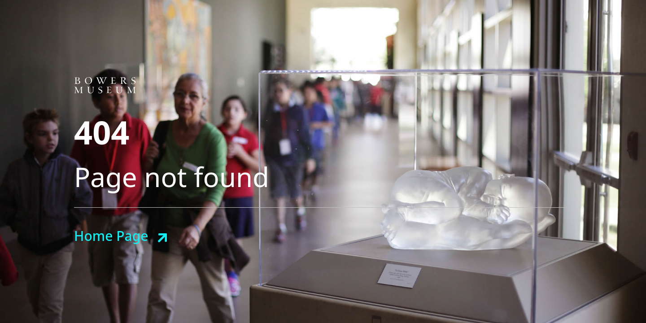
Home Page (111, 236)
